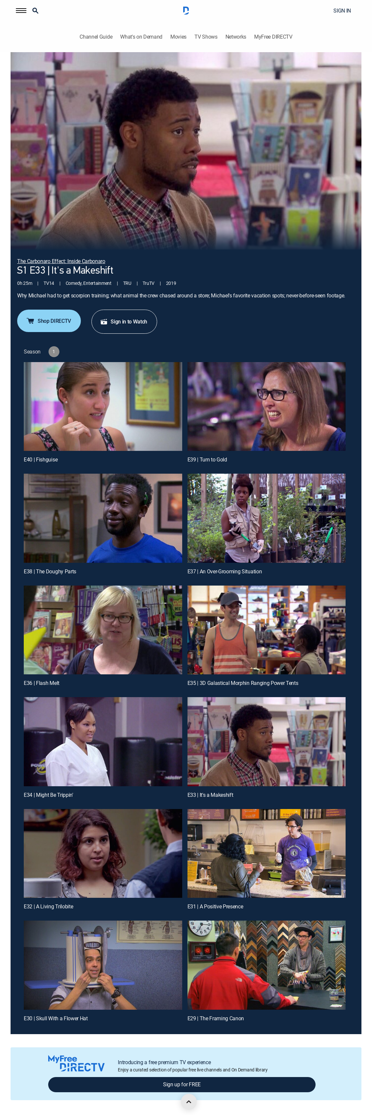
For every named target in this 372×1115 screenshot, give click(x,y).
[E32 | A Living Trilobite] (103, 853)
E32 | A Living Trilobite (48, 906)
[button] (21, 10)
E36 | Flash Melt (41, 683)
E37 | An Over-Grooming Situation (224, 571)
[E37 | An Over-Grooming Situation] (266, 518)
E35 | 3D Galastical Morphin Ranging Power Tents (242, 683)
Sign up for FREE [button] (182, 1084)
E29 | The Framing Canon (215, 1018)
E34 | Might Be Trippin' (48, 794)
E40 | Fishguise (40, 459)
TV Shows (205, 36)
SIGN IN (342, 10)
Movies (178, 36)
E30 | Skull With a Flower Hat (56, 1018)
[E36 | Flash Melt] (103, 630)
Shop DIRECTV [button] (48, 320)
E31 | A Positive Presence (215, 906)
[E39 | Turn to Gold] (266, 406)
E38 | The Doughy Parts (50, 571)
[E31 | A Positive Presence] (266, 853)
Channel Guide (96, 36)
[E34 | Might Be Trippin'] (103, 741)
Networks (235, 36)
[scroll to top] (188, 1102)
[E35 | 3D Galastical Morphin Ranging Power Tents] (266, 630)
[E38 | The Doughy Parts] (103, 518)
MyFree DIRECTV (273, 36)
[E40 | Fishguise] (103, 406)
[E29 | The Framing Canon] (266, 965)
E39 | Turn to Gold (207, 459)
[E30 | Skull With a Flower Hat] (103, 965)
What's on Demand (141, 36)
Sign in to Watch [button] (123, 321)
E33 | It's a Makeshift (210, 794)
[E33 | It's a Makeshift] (266, 741)
